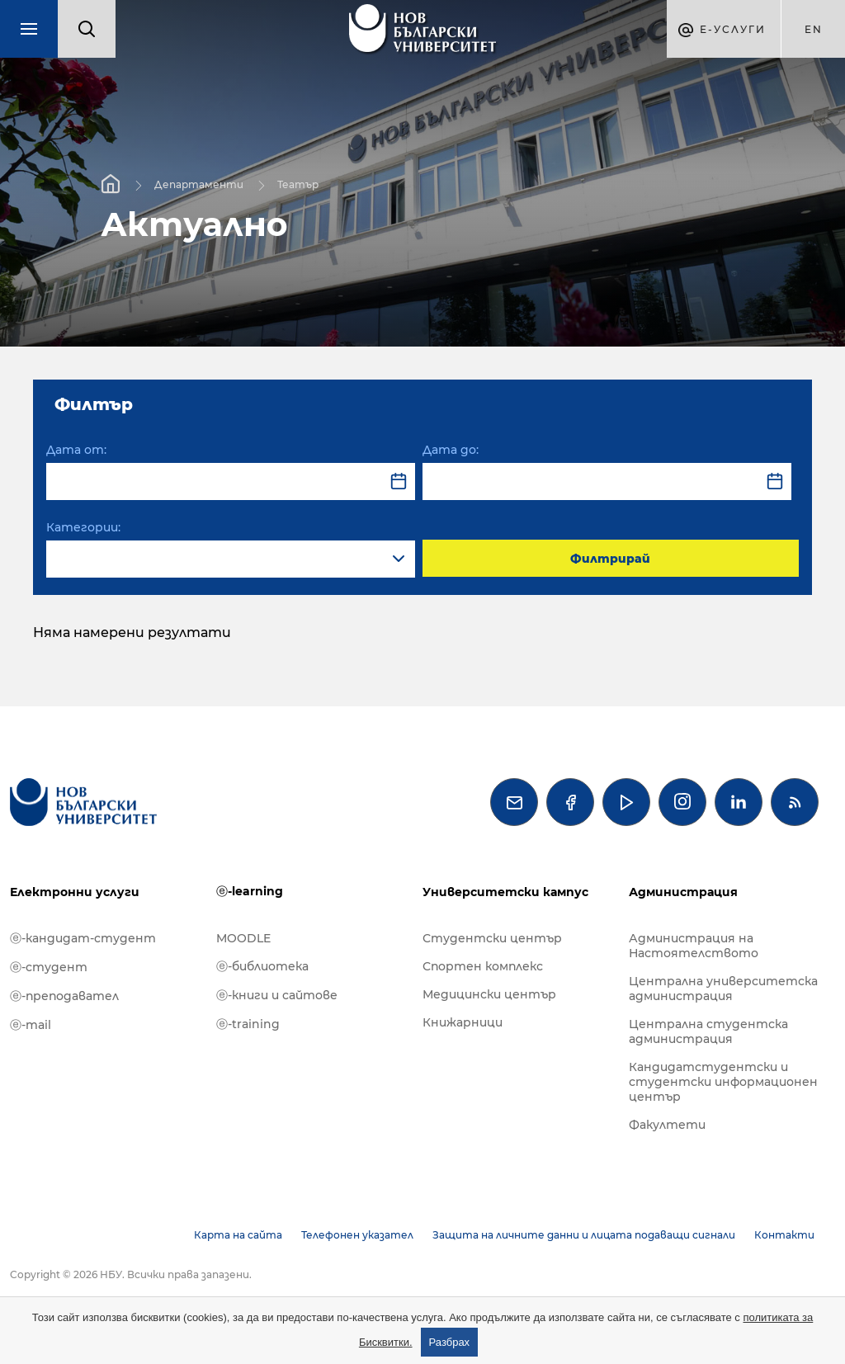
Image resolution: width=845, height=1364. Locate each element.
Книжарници (462, 1022)
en (814, 29)
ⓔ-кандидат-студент (83, 938)
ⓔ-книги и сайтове (277, 995)
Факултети (667, 1124)
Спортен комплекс (482, 966)
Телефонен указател (357, 1235)
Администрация (683, 892)
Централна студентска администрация (708, 1031)
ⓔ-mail (30, 1024)
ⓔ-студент (48, 967)
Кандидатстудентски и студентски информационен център (723, 1082)
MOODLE (243, 938)
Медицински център (489, 994)
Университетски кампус (505, 892)
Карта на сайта (238, 1235)
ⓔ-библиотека (262, 966)
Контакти (784, 1235)
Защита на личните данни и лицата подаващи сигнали (583, 1235)
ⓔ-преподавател (64, 996)
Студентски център (492, 938)
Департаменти (198, 183)
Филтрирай (610, 558)
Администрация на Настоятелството (693, 945)
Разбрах (449, 1342)
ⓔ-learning (249, 891)
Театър (298, 183)
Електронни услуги (74, 892)
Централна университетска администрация (723, 988)
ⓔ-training (248, 1024)
